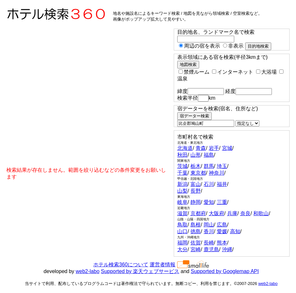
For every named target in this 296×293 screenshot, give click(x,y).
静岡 (195, 202)
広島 (222, 224)
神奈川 (216, 173)
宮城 (227, 148)
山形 (195, 155)
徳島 (195, 231)
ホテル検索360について (120, 264)
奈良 (245, 213)
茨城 (182, 166)
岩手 (214, 148)
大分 (182, 249)
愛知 (209, 202)
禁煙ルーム (194, 72)
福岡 (182, 242)
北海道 (185, 148)
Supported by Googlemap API (225, 271)
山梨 (182, 191)
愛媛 (222, 231)
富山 (195, 184)
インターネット (232, 72)
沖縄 (227, 249)
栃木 (195, 166)
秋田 (182, 155)
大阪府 (216, 213)
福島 (209, 155)
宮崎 (195, 249)
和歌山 (261, 213)
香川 (209, 231)
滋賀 (182, 213)
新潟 (182, 184)
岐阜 (182, 202)
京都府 (198, 213)
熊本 (222, 242)
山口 (182, 231)
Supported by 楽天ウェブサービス (140, 271)
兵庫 (232, 213)
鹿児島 (211, 249)
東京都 (198, 173)
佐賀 (195, 242)
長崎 (209, 242)
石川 (209, 184)
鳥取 (182, 224)
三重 (222, 202)
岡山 (209, 224)
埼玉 (222, 166)
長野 (195, 191)
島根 (195, 224)
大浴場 (266, 72)
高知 (235, 231)
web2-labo (87, 271)
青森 (201, 148)
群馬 (209, 166)
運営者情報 (162, 264)
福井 (222, 184)
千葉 (182, 173)
